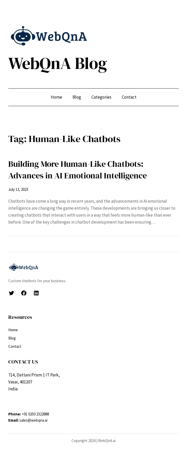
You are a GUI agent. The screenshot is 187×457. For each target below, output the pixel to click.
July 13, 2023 (18, 189)
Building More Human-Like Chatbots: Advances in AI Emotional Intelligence (77, 169)
